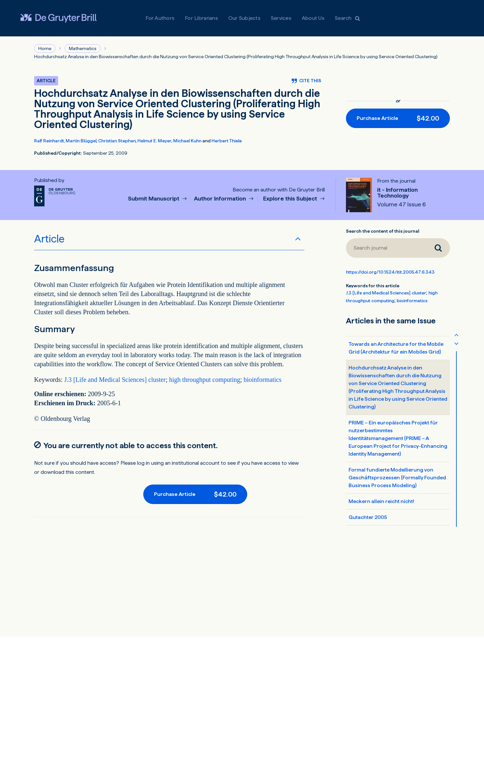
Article (49, 239)
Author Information (220, 199)
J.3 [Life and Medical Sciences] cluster (115, 379)
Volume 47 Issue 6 (401, 204)
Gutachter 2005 (368, 517)
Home (44, 48)
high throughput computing (204, 379)
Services (281, 18)
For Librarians (201, 18)
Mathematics (82, 48)
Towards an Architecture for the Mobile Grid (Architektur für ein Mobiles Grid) (396, 348)
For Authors (160, 18)
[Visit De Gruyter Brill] (58, 18)
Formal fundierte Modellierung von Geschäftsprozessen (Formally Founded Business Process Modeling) (397, 477)
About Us (313, 18)
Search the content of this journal (382, 231)
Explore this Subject (290, 199)
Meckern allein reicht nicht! (381, 501)
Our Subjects (244, 18)
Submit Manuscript (154, 199)
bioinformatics (263, 379)
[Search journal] (386, 248)
